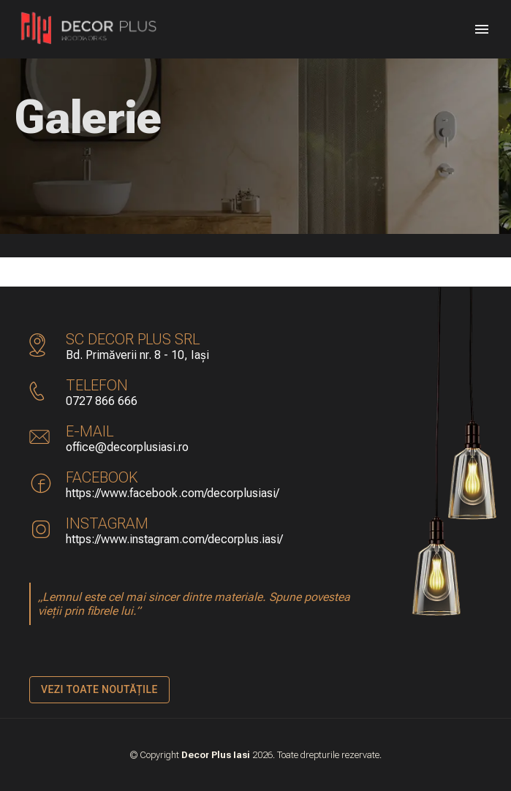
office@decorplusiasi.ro (127, 447)
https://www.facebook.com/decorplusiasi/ (172, 493)
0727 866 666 (101, 401)
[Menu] (481, 29)
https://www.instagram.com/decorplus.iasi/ (174, 539)
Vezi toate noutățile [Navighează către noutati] (99, 689)
